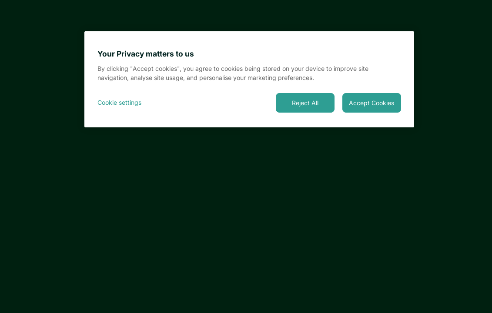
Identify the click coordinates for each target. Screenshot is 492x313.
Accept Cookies (371, 103)
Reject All (305, 103)
